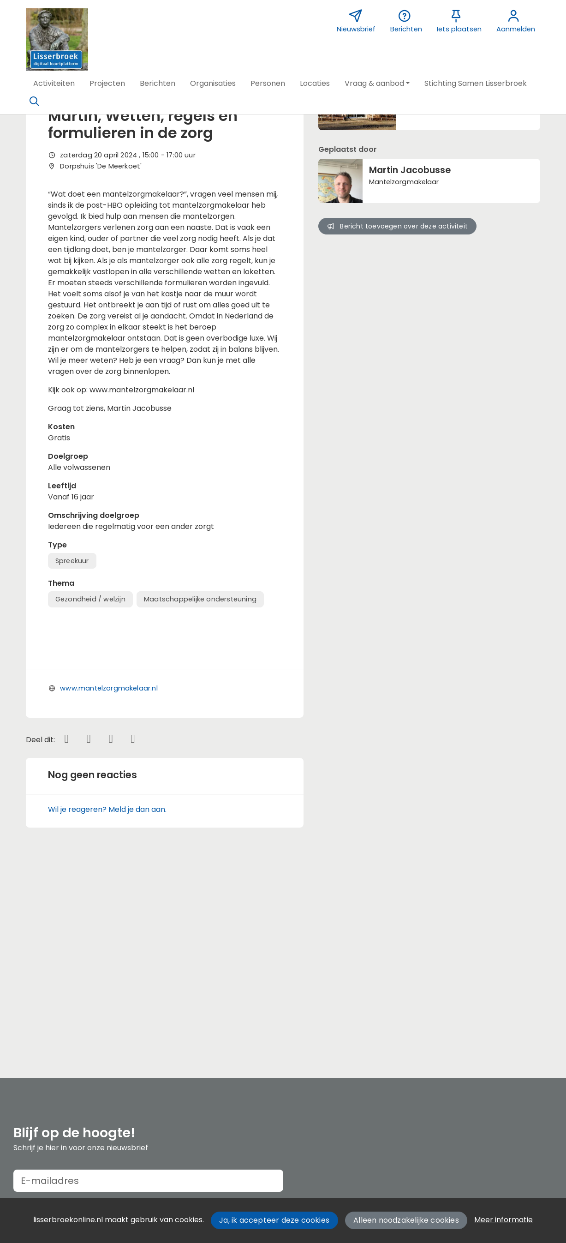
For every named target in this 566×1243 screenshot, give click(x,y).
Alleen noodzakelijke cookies (406, 1220)
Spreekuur (72, 560)
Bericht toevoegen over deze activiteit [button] (397, 226)
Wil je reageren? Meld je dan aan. (107, 1008)
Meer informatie (503, 1219)
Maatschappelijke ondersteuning (200, 599)
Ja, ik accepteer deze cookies (274, 1220)
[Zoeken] (34, 101)
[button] (54, 83)
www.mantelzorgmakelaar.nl (109, 887)
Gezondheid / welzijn (90, 599)
